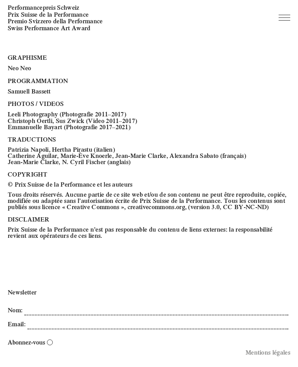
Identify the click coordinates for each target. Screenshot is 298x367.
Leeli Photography (33, 114)
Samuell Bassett (29, 91)
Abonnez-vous (30, 342)
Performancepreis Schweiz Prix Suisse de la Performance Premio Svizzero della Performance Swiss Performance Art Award (55, 17)
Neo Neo (19, 67)
